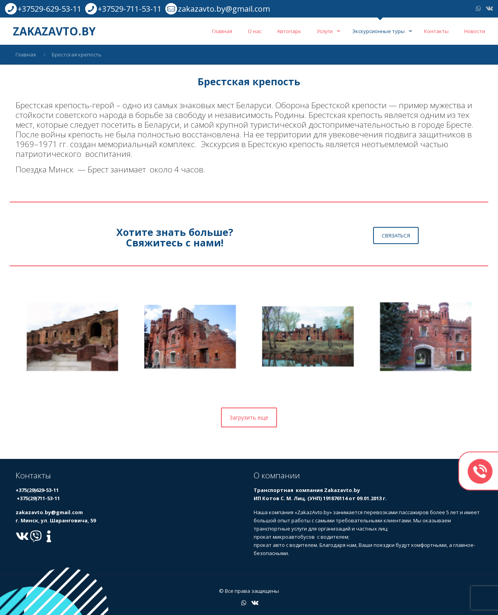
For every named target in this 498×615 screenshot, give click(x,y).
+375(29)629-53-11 (37, 490)
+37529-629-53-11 (49, 9)
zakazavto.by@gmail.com (224, 9)
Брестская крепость (77, 54)
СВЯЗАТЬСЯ (396, 235)
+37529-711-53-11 (129, 9)
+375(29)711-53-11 (38, 498)
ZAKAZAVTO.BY (54, 31)
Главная (26, 54)
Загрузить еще (249, 417)
